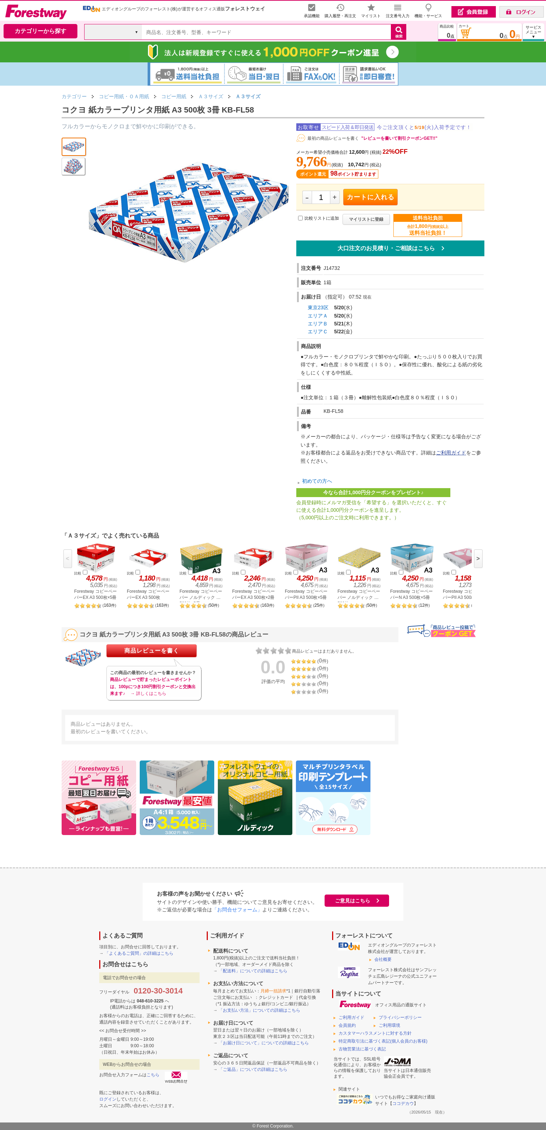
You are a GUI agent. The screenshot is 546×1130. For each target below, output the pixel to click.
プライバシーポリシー (400, 1017)
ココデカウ (403, 1103)
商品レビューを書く (151, 651)
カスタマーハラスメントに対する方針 (375, 1033)
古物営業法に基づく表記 (362, 1049)
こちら (153, 1074)
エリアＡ (318, 316)
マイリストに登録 (366, 219)
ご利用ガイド (451, 453)
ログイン (107, 1099)
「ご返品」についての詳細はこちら (253, 1069)
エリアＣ (318, 331)
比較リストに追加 (322, 218)
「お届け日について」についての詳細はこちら (264, 1042)
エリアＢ (318, 323)
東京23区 (318, 307)
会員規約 (347, 1025)
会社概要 (383, 959)
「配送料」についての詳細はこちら (253, 970)
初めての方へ (317, 481)
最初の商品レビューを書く (333, 138)
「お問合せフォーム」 (237, 909)
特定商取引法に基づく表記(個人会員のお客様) (383, 1041)
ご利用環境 (389, 1025)
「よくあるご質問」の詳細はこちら (139, 953)
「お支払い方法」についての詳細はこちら (259, 1010)
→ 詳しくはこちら (148, 693)
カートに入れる (370, 197)
